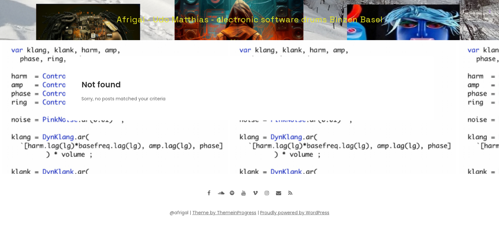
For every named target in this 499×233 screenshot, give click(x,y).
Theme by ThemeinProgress (224, 212)
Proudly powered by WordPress (294, 212)
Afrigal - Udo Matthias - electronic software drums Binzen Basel (250, 19)
